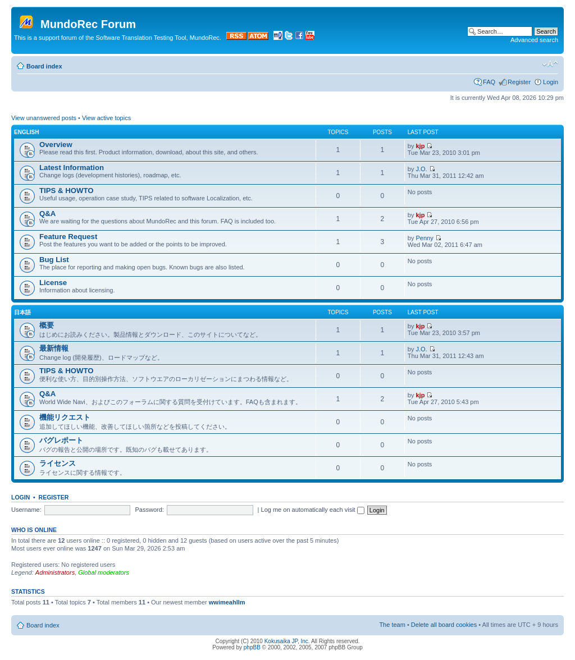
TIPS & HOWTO (66, 190)
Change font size (550, 64)
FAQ (489, 82)
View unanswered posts (43, 117)
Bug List (54, 259)
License (53, 282)
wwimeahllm (227, 602)
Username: (26, 509)
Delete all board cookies (444, 624)
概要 (46, 325)
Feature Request (68, 236)
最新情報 (54, 348)
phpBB (252, 647)
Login (550, 82)
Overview (55, 144)
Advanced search (534, 39)
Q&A (47, 213)
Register (519, 82)
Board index (44, 66)
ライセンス (57, 463)
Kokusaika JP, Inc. (287, 641)
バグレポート (61, 440)
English (26, 132)
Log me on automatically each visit (312, 509)
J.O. (421, 169)
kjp (420, 146)
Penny (424, 238)
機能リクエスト (64, 417)
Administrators (55, 572)
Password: (149, 509)
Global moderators (103, 572)
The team (392, 624)
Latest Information (71, 167)
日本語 (22, 312)
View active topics (106, 117)
